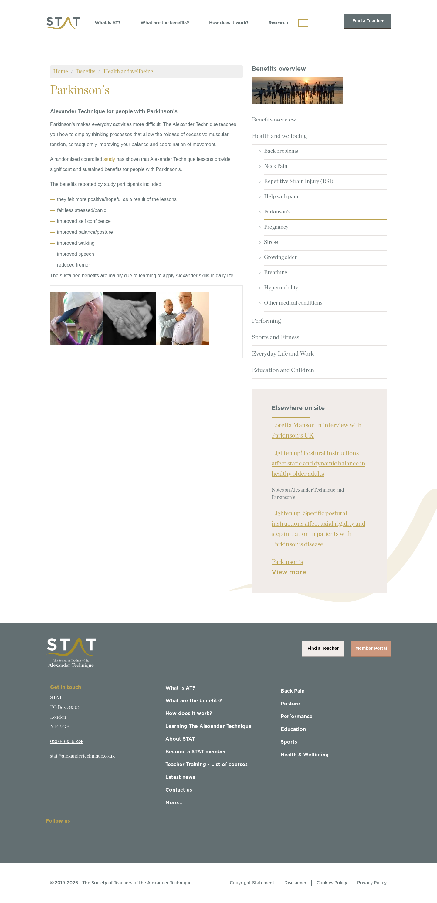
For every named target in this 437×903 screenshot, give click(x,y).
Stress (271, 242)
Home (60, 71)
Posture (290, 703)
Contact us (178, 790)
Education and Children (283, 370)
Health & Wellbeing (305, 754)
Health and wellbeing (128, 71)
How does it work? (229, 23)
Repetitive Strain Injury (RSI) (299, 181)
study (109, 159)
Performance (297, 716)
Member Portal (371, 648)
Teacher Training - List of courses (206, 764)
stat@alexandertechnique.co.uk (82, 756)
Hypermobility (281, 288)
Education (293, 729)
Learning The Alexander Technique (208, 726)
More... (174, 802)
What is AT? (107, 23)
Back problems (281, 151)
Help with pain (281, 196)
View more (289, 572)
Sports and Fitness (275, 337)
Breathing (275, 272)
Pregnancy (276, 227)
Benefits (85, 71)
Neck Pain (275, 166)
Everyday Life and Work (283, 354)
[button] (76, 318)
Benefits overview (274, 120)
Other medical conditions (293, 303)
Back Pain (293, 691)
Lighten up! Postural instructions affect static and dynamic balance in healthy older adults (318, 463)
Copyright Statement (252, 883)
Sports (289, 742)
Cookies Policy (332, 883)
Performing (266, 321)
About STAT (180, 739)
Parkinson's (277, 212)
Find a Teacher (367, 21)
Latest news (180, 777)
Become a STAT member (195, 751)
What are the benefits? (165, 23)
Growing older (280, 257)
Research (278, 23)
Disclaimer (295, 883)
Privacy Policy (372, 883)
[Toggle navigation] (303, 23)
